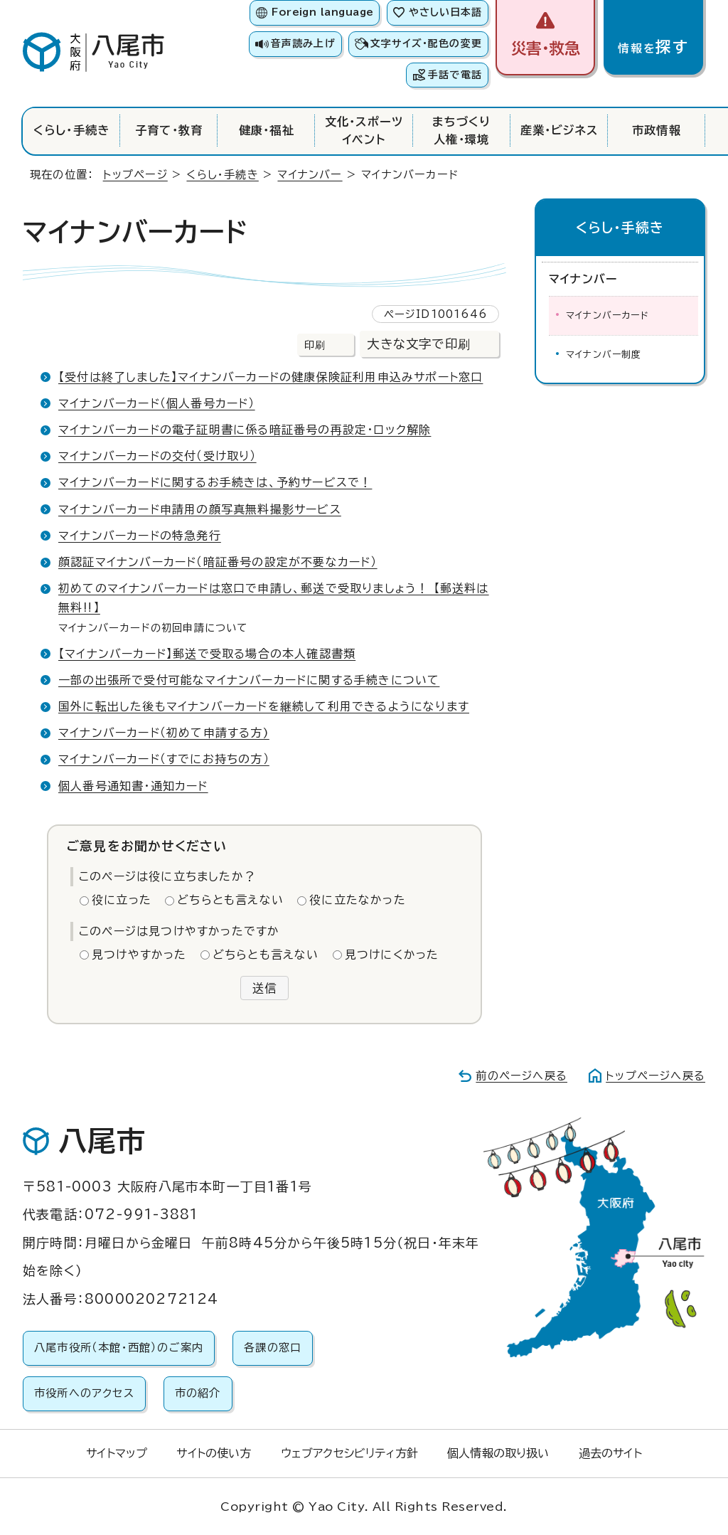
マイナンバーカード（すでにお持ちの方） (163, 759)
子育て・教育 (169, 130)
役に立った (121, 899)
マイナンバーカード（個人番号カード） (156, 403)
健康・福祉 (266, 130)
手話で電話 (455, 75)
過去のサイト (610, 1453)
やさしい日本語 (445, 12)
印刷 (315, 344)
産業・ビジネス (559, 130)
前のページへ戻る (521, 1076)
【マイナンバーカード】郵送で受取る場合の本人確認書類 (206, 653)
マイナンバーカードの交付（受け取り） (157, 456)
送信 (264, 988)
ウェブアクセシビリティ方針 (349, 1453)
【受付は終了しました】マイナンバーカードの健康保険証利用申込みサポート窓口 (270, 377)
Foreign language (322, 12)
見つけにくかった (392, 954)
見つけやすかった (139, 954)
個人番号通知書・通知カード (133, 786)
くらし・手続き (71, 130)
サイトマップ (116, 1453)
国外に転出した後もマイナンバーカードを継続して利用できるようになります (263, 706)
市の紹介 (198, 1393)
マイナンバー (309, 174)
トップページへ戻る (655, 1076)
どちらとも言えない (230, 899)
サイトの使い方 (213, 1453)
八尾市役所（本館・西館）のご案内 (118, 1347)
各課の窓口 (272, 1347)
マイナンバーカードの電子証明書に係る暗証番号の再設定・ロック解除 (244, 429)
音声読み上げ (303, 43)
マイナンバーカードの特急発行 (139, 535)
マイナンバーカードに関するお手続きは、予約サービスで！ (215, 482)
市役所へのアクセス (84, 1393)
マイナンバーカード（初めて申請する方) (163, 732)
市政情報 (656, 130)
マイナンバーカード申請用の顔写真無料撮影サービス (199, 509)
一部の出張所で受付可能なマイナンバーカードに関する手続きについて (248, 680)
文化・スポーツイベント (364, 130)
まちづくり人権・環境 (461, 130)
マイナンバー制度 (604, 354)
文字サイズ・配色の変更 (426, 43)
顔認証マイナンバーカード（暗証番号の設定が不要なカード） (218, 562)
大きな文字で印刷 (419, 344)
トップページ (135, 174)
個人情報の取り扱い (498, 1453)
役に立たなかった (357, 899)
